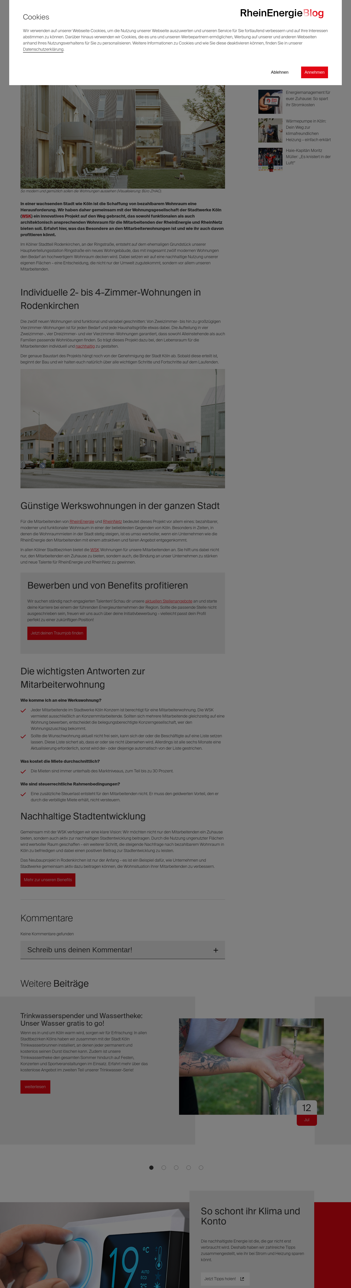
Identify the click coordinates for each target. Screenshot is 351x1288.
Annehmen (315, 72)
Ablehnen (279, 72)
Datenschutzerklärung (43, 49)
